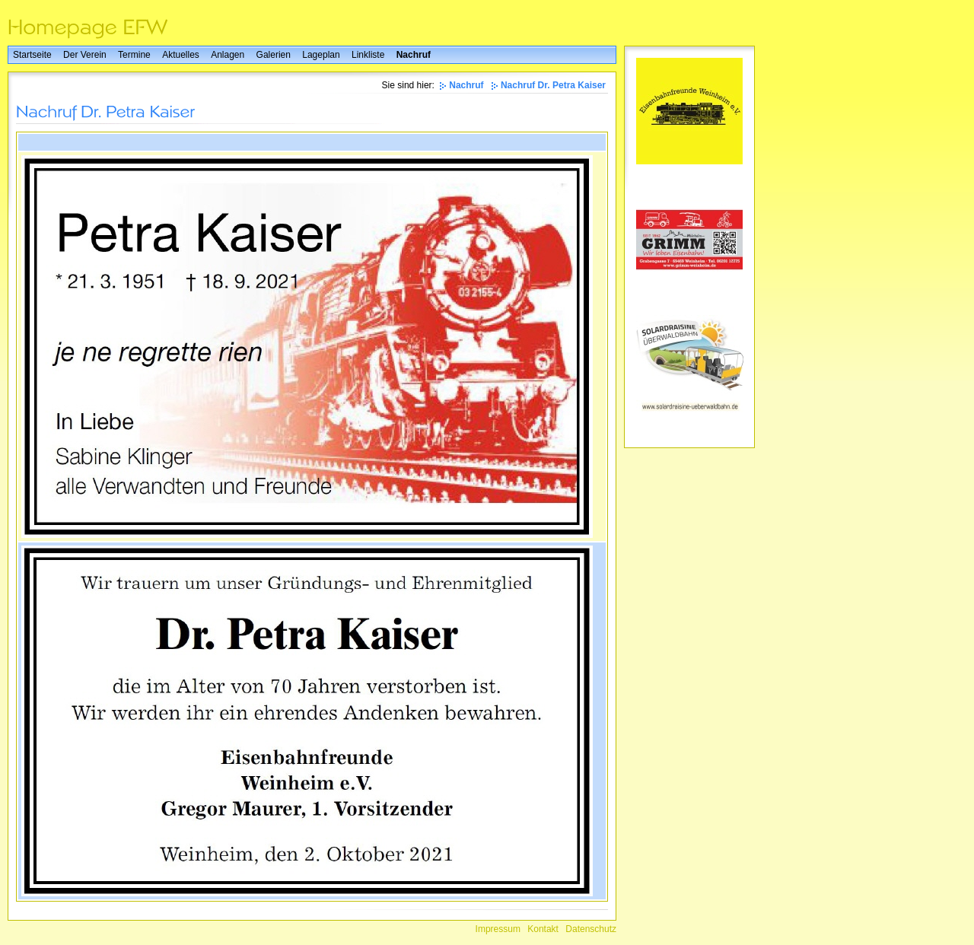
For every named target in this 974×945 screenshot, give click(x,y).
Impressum (498, 929)
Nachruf (413, 54)
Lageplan (320, 54)
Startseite (32, 54)
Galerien (273, 54)
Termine (134, 54)
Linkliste (368, 54)
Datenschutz (590, 929)
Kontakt (543, 929)
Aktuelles (180, 54)
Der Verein (85, 54)
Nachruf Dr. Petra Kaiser (553, 85)
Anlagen (227, 54)
